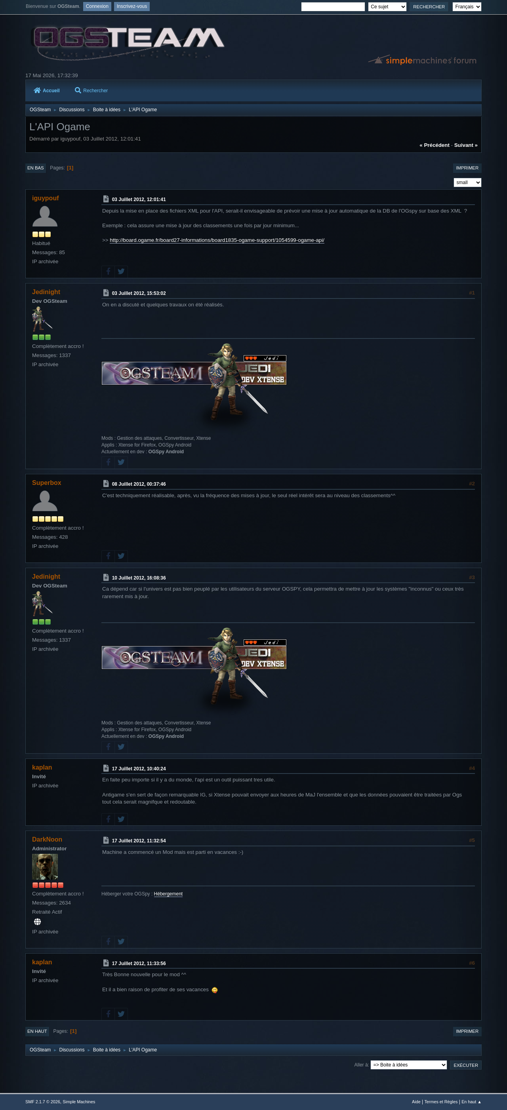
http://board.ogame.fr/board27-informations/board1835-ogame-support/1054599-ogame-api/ (217, 240)
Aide (416, 1101)
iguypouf (45, 198)
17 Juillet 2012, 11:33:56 (139, 963)
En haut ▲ (471, 1101)
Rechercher (91, 90)
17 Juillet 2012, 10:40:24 (139, 768)
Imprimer (467, 167)
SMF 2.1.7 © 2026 (42, 1101)
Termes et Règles (440, 1101)
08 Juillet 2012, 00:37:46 (139, 484)
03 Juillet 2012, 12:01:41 (139, 199)
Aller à (361, 1065)
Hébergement (168, 894)
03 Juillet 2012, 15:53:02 (139, 293)
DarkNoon (47, 839)
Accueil (47, 90)
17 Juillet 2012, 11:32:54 (139, 841)
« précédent (434, 145)
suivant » (466, 145)
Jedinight (46, 292)
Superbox (46, 482)
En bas (35, 167)
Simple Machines (79, 1101)
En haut (37, 1031)
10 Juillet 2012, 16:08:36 (139, 577)
